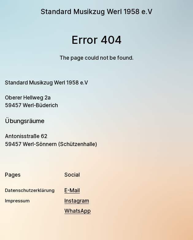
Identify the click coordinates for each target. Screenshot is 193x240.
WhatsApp (77, 211)
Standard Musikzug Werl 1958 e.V (96, 11)
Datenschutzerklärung (30, 190)
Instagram (76, 201)
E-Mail (72, 190)
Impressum (17, 201)
